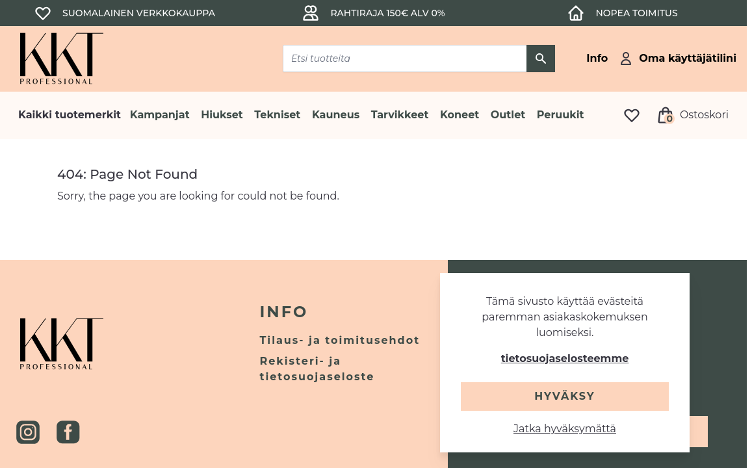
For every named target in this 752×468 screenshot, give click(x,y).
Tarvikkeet (400, 115)
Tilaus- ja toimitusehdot (339, 340)
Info (283, 311)
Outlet (508, 115)
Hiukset (221, 115)
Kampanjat (160, 115)
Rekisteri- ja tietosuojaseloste (316, 369)
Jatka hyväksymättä (564, 428)
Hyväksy (564, 396)
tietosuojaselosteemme (565, 358)
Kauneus (335, 115)
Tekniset (277, 115)
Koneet (459, 115)
